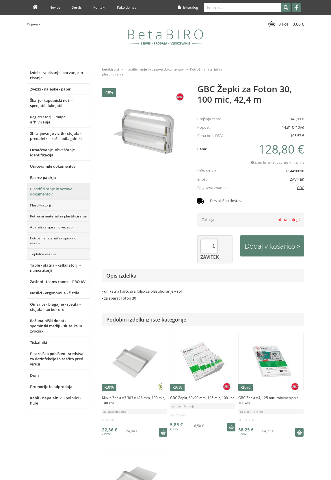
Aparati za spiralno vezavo (51, 227)
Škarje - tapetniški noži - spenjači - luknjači (51, 103)
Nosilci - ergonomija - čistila (54, 293)
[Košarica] (285, 24)
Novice (54, 7)
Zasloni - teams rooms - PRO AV (57, 281)
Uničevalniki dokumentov (53, 166)
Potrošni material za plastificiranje (58, 216)
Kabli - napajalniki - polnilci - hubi (55, 400)
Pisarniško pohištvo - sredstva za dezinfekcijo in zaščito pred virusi (56, 359)
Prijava (33, 24)
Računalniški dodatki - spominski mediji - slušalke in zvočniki (56, 326)
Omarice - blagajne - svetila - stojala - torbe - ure (55, 307)
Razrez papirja (43, 177)
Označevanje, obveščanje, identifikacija (53, 152)
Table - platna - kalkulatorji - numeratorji (55, 268)
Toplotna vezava (43, 254)
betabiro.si (110, 69)
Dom (34, 375)
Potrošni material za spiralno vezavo (53, 240)
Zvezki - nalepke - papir (50, 89)
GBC (300, 187)
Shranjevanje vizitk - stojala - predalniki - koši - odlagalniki (56, 136)
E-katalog (188, 7)
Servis (77, 7)
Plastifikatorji (40, 205)
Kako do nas (126, 7)
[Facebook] (296, 7)
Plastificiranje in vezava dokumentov (51, 191)
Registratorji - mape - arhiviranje (49, 119)
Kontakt (99, 7)
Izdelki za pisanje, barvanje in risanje (56, 75)
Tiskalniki (38, 342)
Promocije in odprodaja (51, 386)
